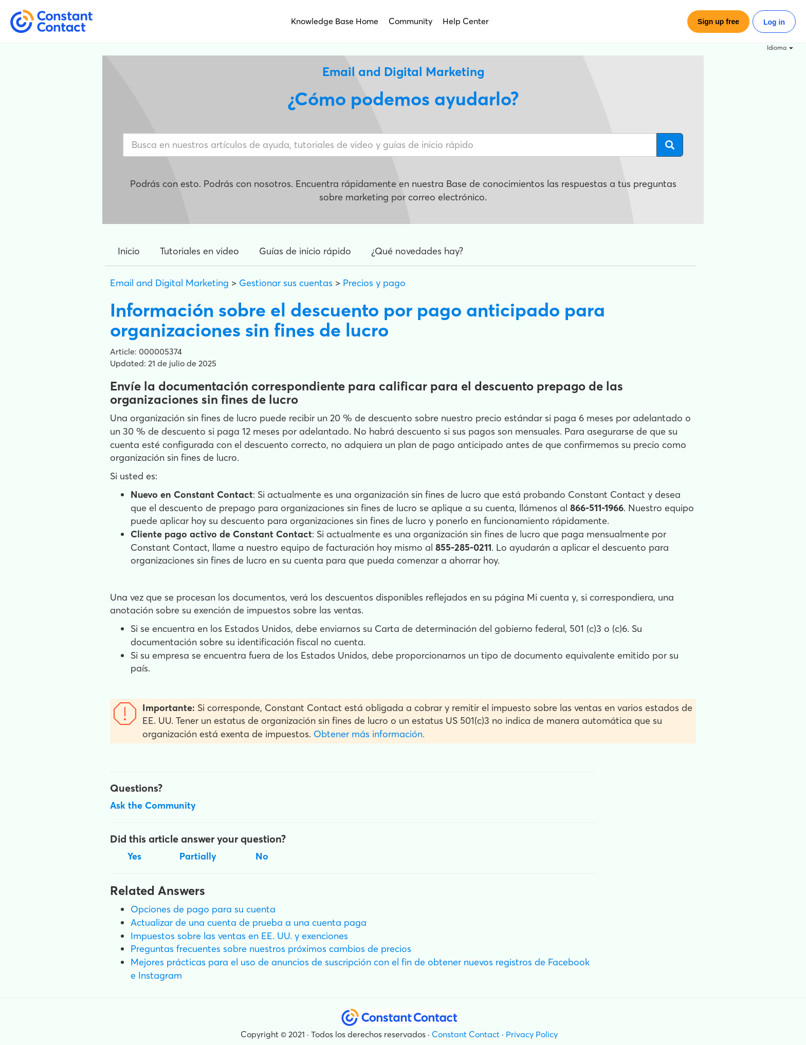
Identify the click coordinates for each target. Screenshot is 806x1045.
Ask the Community (153, 805)
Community (410, 21)
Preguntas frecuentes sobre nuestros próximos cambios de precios (271, 949)
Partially (197, 856)
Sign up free (718, 21)
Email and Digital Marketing (169, 283)
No (261, 856)
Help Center (466, 21)
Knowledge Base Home (334, 21)
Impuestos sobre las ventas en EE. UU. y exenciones (239, 936)
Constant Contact (466, 1034)
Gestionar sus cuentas (286, 283)
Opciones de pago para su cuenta (203, 909)
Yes (134, 856)
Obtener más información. (369, 734)
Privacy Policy (532, 1034)
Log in (774, 22)
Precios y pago (374, 283)
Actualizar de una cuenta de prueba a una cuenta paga (249, 922)
